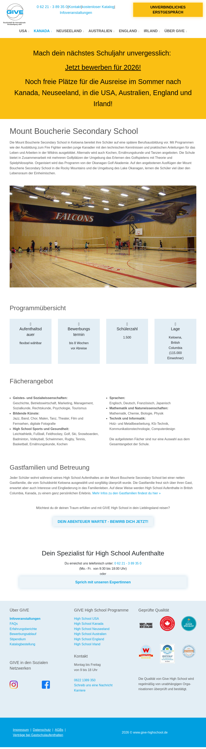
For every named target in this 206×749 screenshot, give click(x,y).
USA (23, 32)
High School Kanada (88, 625)
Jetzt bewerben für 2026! (103, 69)
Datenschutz (42, 731)
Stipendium (18, 641)
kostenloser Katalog (98, 8)
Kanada (42, 32)
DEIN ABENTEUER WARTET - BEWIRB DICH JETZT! (103, 523)
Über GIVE (174, 32)
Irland (151, 32)
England (128, 32)
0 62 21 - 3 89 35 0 (52, 8)
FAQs (14, 625)
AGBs (59, 731)
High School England (89, 641)
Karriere (79, 692)
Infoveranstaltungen (76, 13)
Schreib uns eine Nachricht (93, 687)
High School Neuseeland (91, 630)
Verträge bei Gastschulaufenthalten (38, 737)
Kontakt (75, 8)
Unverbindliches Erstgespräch (168, 10)
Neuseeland (69, 32)
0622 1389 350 (85, 682)
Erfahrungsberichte (23, 630)
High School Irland (87, 646)
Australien (100, 32)
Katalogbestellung (22, 646)
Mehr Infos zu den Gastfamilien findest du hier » (126, 495)
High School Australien (90, 635)
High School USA (86, 620)
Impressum (21, 731)
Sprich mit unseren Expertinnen (103, 584)
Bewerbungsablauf (23, 635)
